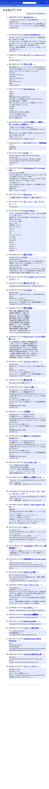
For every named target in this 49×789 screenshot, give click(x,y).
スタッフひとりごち (31, 585)
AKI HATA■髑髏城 (31, 614)
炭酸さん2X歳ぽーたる (32, 477)
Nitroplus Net (28, 17)
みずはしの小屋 (29, 572)
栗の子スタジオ (30, 283)
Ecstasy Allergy (29, 211)
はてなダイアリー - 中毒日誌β (35, 143)
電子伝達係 (28, 308)
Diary (25, 527)
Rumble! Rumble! (30, 621)
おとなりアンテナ (31, 13)
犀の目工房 (28, 380)
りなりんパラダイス (31, 362)
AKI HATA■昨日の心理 (33, 654)
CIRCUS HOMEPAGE (32, 35)
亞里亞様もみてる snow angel (35, 559)
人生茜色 (26, 411)
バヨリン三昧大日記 (31, 628)
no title (26, 153)
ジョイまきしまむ (30, 462)
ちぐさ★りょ (29, 608)
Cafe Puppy (28, 290)
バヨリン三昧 (29, 387)
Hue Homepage (29, 89)
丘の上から (27, 194)
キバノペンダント (30, 666)
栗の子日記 (28, 255)
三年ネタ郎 (28, 64)
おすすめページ (42, 13)
